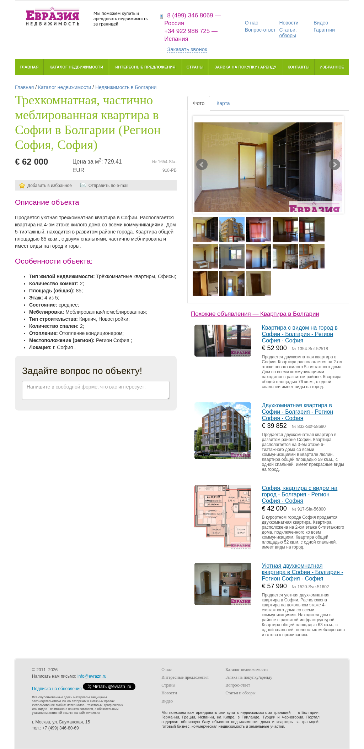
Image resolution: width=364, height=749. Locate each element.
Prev (202, 164)
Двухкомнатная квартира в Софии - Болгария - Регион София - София (297, 411)
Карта (223, 103)
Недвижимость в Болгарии (125, 87)
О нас (251, 23)
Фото (198, 103)
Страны (195, 67)
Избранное (332, 67)
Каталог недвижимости (76, 67)
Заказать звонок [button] (187, 49)
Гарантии (324, 30)
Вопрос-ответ (260, 30)
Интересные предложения (145, 67)
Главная (29, 67)
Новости (288, 23)
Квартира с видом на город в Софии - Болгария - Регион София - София (300, 334)
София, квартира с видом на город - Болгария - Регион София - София (300, 494)
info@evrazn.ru (92, 676)
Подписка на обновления (57, 688)
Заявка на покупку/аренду (248, 677)
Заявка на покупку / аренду (245, 67)
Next (334, 164)
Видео (321, 23)
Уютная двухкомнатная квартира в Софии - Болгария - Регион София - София (302, 572)
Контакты (299, 67)
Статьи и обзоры (240, 692)
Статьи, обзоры (287, 32)
